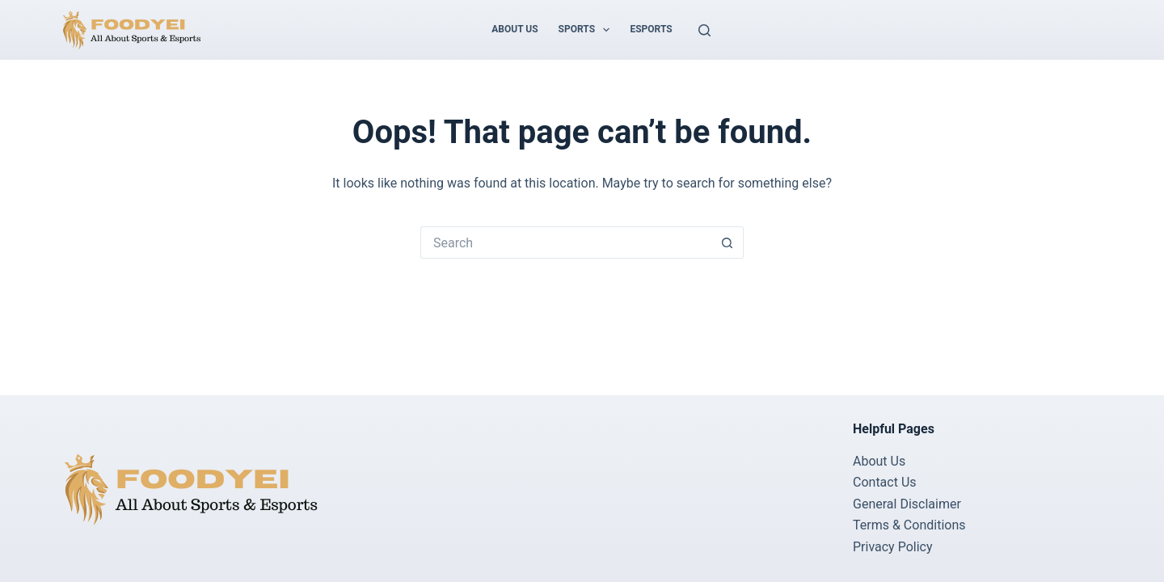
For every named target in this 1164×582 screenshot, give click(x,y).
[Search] (704, 30)
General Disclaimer (907, 504)
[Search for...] (565, 242)
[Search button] (727, 242)
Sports (588, 30)
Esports (651, 29)
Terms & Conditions (909, 525)
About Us (514, 29)
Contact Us (885, 482)
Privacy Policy (893, 547)
